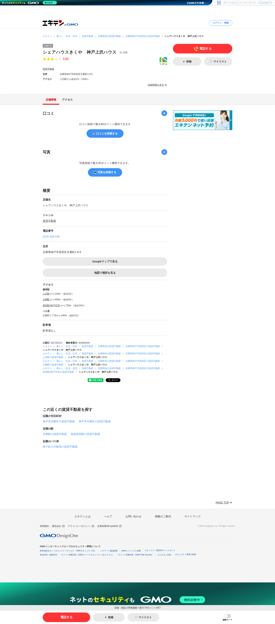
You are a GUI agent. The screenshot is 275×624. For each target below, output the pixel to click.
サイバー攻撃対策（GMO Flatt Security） (136, 555)
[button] (227, 617)
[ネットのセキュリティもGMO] (29, 2)
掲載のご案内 (163, 516)
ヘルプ (108, 516)
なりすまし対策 (164, 555)
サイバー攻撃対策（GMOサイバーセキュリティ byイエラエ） (87, 555)
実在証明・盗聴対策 (48, 555)
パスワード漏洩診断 (109, 551)
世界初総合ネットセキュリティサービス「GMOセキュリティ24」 (68, 551)
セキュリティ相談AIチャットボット (160, 550)
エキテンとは (82, 516)
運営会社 (58, 526)
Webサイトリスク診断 (131, 551)
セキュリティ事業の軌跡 (185, 554)
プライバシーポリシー (81, 526)
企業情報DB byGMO (109, 526)
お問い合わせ (133, 516)
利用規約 (44, 526)
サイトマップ (192, 516)
